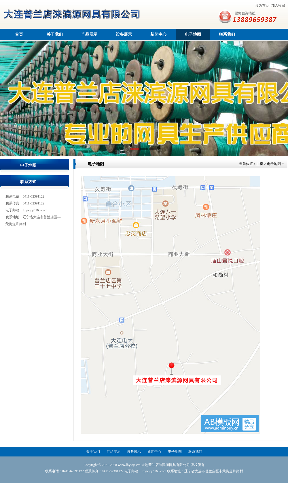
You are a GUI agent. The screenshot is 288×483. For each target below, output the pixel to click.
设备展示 (124, 34)
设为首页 (262, 5)
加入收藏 (278, 5)
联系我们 (227, 34)
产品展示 (89, 34)
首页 (19, 34)
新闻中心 (158, 34)
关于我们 (55, 34)
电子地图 (193, 34)
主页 (259, 164)
